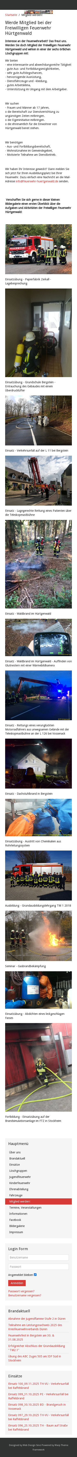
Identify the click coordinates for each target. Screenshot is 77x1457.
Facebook (15, 1219)
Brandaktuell (17, 1158)
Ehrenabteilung (18, 1189)
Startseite (11, 15)
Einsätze (14, 1164)
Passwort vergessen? (21, 1291)
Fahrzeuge (15, 1195)
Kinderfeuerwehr (19, 1183)
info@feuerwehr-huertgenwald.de (37, 181)
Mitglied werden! (19, 1201)
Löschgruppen (18, 1170)
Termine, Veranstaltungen (25, 1207)
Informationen (18, 1213)
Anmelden (17, 1283)
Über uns (15, 1152)
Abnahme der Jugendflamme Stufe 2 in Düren (37, 1318)
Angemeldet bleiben (20, 1275)
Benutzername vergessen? (24, 1295)
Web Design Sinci (32, 1445)
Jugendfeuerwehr (20, 1177)
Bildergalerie (17, 1226)
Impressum (16, 1232)
